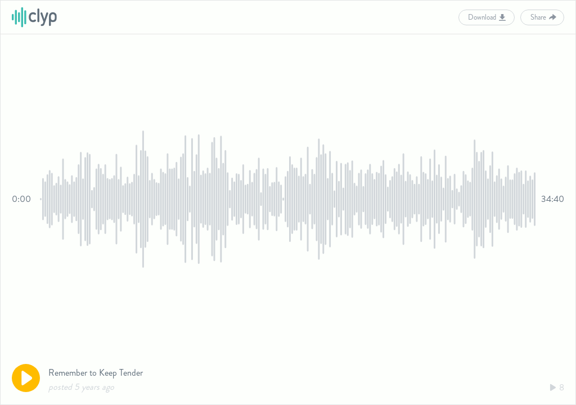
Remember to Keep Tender (95, 372)
